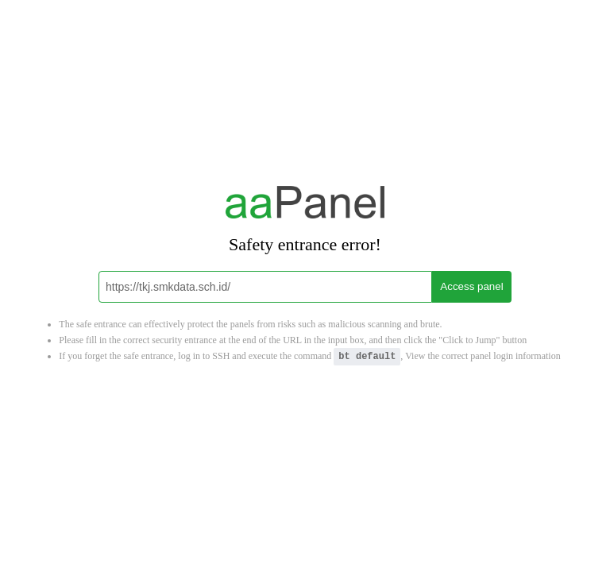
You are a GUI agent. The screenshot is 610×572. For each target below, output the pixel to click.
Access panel (471, 286)
